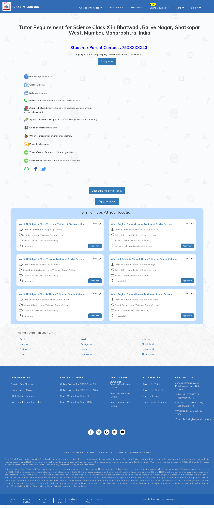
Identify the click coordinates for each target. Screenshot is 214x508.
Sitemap (99, 499)
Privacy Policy (12, 500)
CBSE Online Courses (22, 396)
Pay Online (136, 7)
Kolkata (146, 339)
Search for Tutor (151, 384)
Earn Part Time (150, 396)
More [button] (180, 7)
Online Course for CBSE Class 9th (78, 384)
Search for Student (152, 390)
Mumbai (24, 344)
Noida (84, 339)
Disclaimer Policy (72, 500)
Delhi (22, 339)
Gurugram (86, 344)
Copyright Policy (88, 500)
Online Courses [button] (159, 6)
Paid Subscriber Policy (44, 500)
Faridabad (25, 349)
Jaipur (84, 349)
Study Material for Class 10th (76, 401)
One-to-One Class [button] (90, 7)
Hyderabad (148, 349)
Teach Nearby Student (154, 401)
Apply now (107, 61)
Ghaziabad (148, 344)
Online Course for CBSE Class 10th (79, 390)
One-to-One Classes (22, 384)
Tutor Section (116, 7)
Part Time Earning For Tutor (26, 401)
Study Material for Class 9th (75, 396)
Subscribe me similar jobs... (107, 190)
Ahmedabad (148, 354)
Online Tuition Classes (22, 390)
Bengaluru (86, 354)
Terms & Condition (26, 500)
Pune (22, 354)
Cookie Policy (59, 500)
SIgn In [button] (196, 7)
